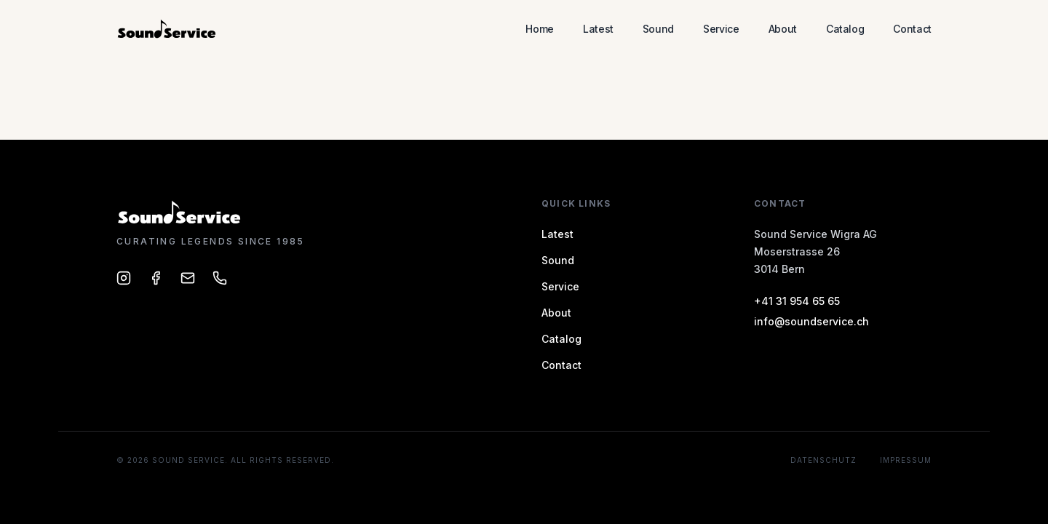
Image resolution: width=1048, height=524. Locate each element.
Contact (912, 29)
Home (539, 29)
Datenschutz (823, 460)
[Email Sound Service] (187, 278)
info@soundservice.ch (811, 321)
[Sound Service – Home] (167, 29)
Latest (598, 29)
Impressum (906, 460)
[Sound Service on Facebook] (155, 278)
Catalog (845, 29)
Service (721, 29)
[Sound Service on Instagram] (123, 278)
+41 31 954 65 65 (797, 301)
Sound (658, 29)
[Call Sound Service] (220, 278)
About (783, 29)
